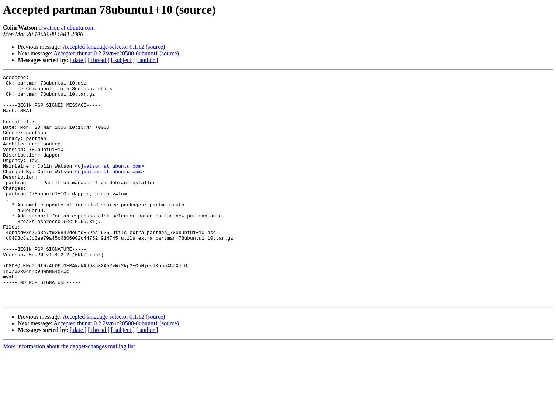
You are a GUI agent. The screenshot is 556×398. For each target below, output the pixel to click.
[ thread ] (99, 60)
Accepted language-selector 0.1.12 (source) (114, 47)
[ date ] (78, 60)
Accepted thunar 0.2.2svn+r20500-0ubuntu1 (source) (116, 53)
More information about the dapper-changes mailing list (69, 391)
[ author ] (147, 60)
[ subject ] (123, 60)
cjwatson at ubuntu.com (67, 27)
